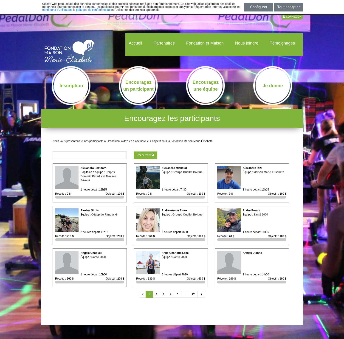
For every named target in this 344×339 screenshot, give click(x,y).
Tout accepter (288, 7)
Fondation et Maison (205, 43)
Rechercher (145, 155)
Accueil (135, 43)
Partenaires (164, 43)
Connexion (292, 16)
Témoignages (282, 43)
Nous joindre (246, 43)
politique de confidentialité (93, 9)
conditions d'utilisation (57, 9)
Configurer (258, 7)
